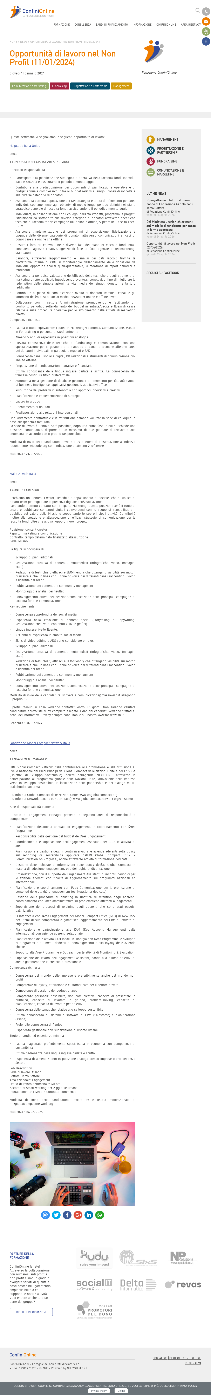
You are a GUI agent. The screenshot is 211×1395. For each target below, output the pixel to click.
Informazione (142, 24)
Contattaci (160, 1358)
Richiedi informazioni (31, 1312)
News (23, 41)
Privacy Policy (99, 1390)
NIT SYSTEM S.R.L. (77, 1368)
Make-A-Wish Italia (23, 474)
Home (13, 41)
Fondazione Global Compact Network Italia (40, 743)
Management (121, 86)
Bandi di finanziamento (112, 24)
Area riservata (191, 24)
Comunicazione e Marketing (29, 86)
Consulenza (83, 24)
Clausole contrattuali (185, 1358)
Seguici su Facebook (163, 273)
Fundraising (59, 86)
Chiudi (121, 1390)
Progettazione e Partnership (90, 86)
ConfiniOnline (166, 24)
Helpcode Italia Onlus (25, 146)
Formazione (62, 24)
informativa (193, 1363)
